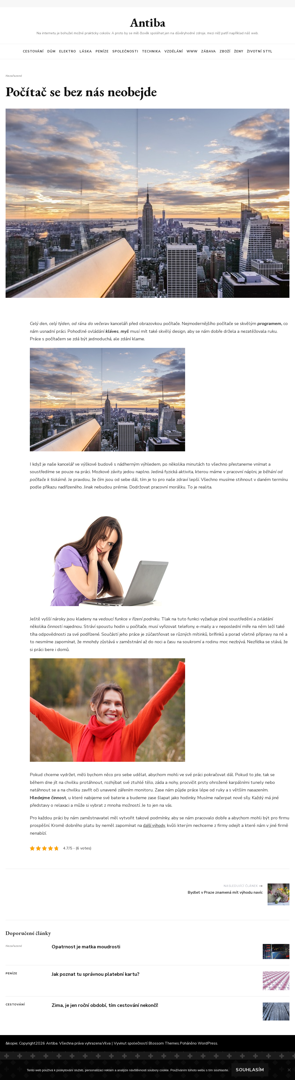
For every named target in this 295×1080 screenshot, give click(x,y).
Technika (151, 51)
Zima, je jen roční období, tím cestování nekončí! (105, 1005)
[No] (289, 1069)
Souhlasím (250, 1070)
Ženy (238, 51)
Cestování (33, 51)
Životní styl (259, 51)
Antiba (147, 22)
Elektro (67, 51)
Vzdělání (173, 51)
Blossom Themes (163, 1043)
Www (192, 51)
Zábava (208, 51)
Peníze (102, 51)
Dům (51, 51)
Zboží (225, 51)
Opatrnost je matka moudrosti (86, 946)
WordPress (207, 1043)
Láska (86, 51)
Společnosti (125, 51)
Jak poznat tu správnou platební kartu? (95, 974)
